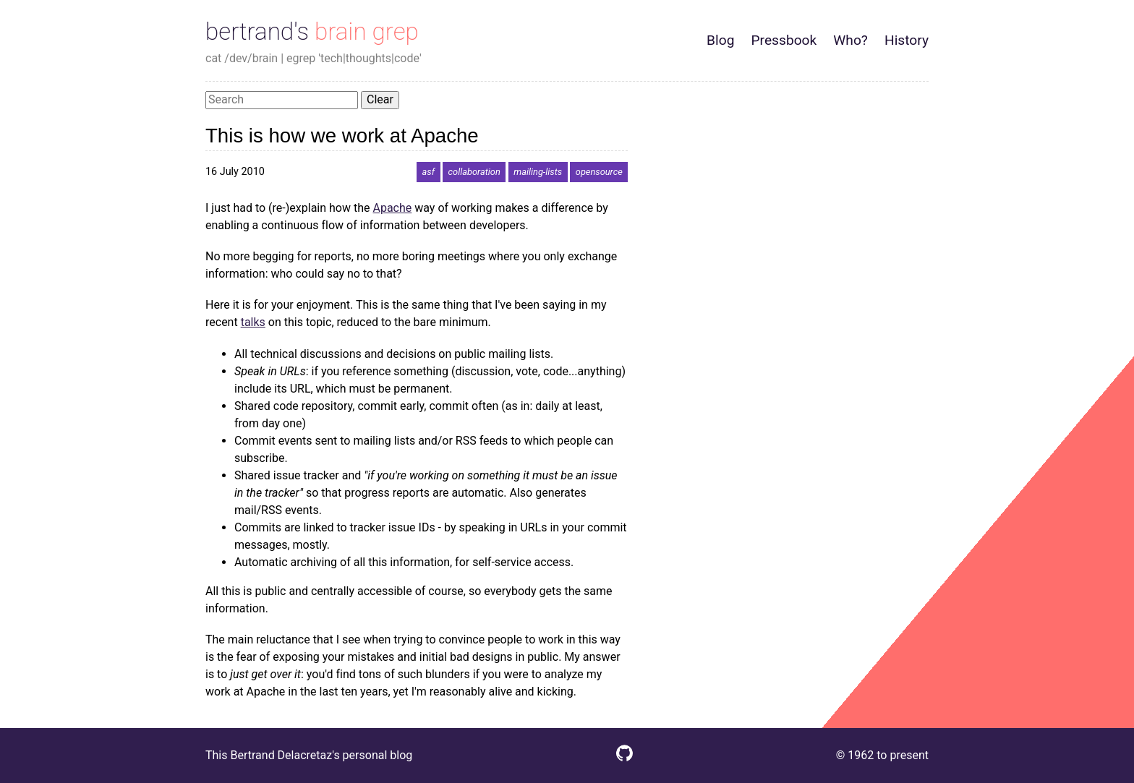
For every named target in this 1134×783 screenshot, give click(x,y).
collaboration (474, 171)
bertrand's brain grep (312, 31)
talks (253, 322)
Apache (392, 208)
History (906, 40)
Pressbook (784, 40)
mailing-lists (537, 171)
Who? (850, 40)
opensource (599, 171)
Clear (380, 99)
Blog (720, 40)
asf (428, 171)
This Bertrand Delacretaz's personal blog (308, 755)
